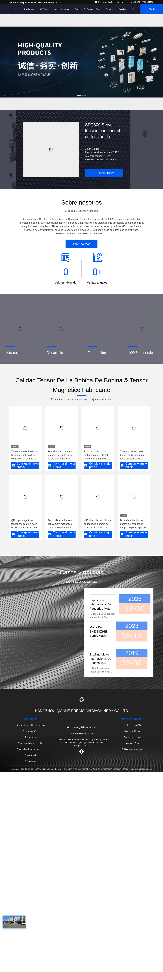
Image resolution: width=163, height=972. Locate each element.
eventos (109, 9)
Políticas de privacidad (132, 749)
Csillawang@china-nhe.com (110, 2)
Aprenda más (81, 244)
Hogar (15, 9)
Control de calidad (132, 737)
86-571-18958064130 (141, 2)
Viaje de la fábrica (132, 731)
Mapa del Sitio (132, 743)
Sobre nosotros (61, 9)
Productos (29, 9)
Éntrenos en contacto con (87, 9)
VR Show (44, 9)
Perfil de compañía (132, 725)
